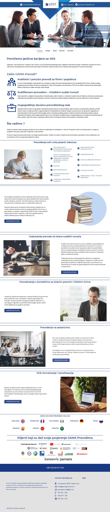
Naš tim (62, 51)
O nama (39, 51)
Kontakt (70, 51)
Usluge (47, 51)
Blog (55, 51)
